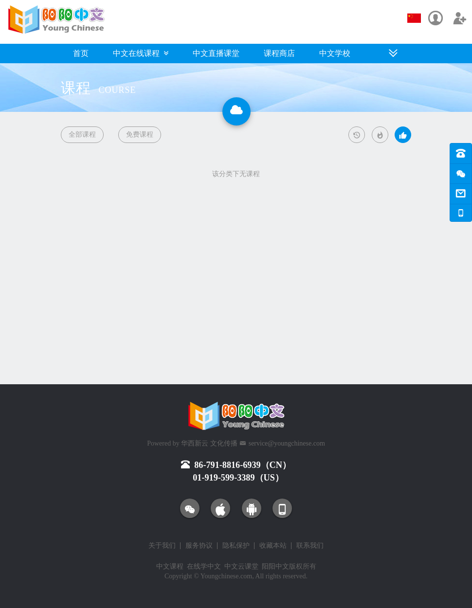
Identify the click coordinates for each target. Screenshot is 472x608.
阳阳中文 (275, 566)
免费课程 (139, 134)
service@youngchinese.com (287, 443)
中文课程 (169, 566)
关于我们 (162, 545)
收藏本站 (273, 545)
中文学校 (334, 53)
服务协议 (199, 545)
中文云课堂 (241, 566)
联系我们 (310, 545)
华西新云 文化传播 (209, 443)
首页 (81, 53)
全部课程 (82, 134)
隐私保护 (236, 545)
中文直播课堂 (216, 53)
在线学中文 (204, 566)
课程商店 (279, 53)
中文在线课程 (140, 53)
